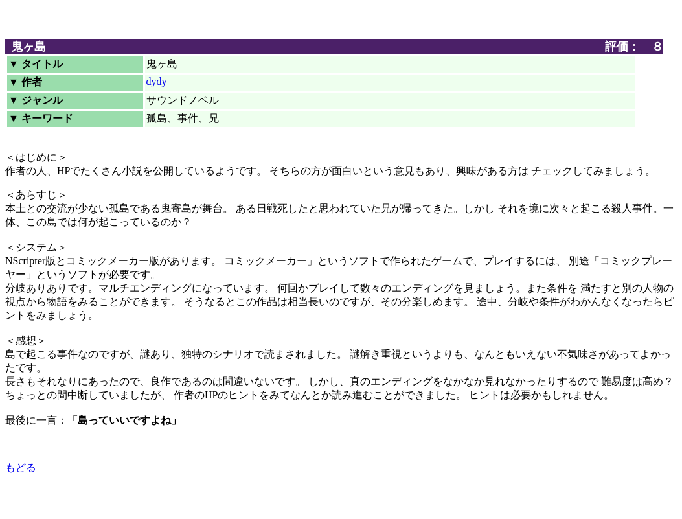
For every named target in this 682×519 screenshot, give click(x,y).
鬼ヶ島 (28, 46)
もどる (20, 467)
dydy (156, 81)
